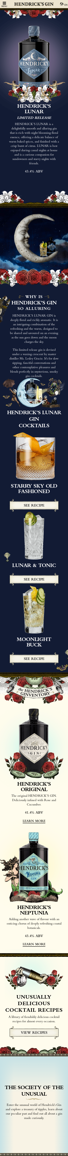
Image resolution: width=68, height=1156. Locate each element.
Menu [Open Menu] (4, 4)
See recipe (34, 505)
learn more (34, 821)
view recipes (34, 1032)
